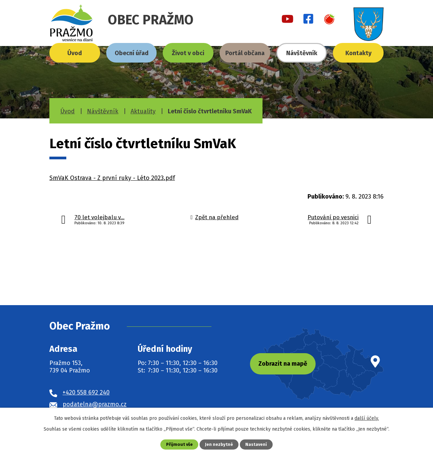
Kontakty (358, 53)
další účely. (367, 418)
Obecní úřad (132, 53)
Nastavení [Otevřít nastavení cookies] (256, 444)
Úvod (74, 53)
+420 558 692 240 (86, 392)
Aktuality (143, 111)
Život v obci (188, 53)
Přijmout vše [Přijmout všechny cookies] (179, 444)
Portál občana (245, 53)
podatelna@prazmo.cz (95, 404)
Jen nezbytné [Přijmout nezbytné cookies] (219, 444)
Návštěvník (301, 53)
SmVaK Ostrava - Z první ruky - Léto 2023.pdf (112, 178)
